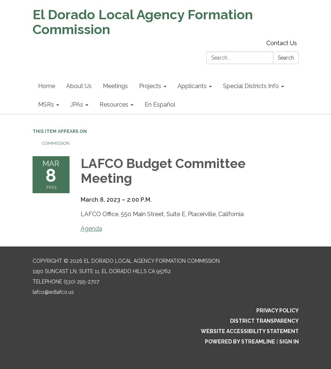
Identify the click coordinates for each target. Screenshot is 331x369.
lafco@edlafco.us (53, 292)
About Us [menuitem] (79, 86)
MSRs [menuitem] (46, 104)
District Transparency (264, 321)
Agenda (91, 228)
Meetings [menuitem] (115, 86)
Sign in (289, 342)
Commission (56, 143)
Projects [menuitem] (150, 86)
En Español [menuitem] (160, 104)
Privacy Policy (277, 310)
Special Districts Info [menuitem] (251, 86)
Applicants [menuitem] (192, 86)
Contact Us (281, 43)
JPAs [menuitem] (76, 104)
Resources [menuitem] (113, 104)
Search (286, 58)
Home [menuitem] (46, 86)
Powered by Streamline (240, 342)
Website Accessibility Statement (250, 331)
